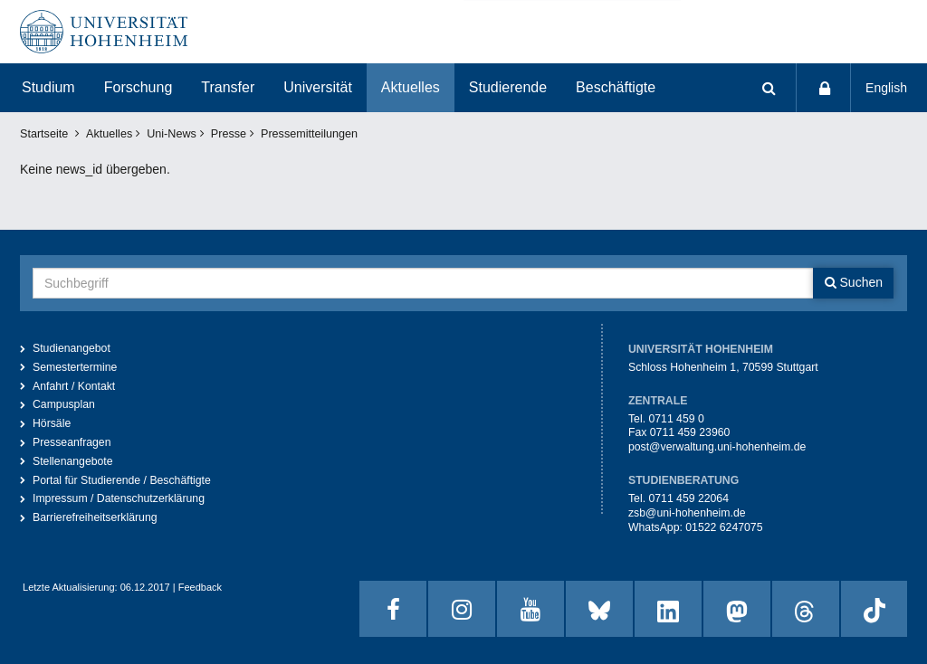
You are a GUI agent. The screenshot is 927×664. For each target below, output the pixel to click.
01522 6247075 (723, 527)
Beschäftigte (615, 87)
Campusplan (64, 404)
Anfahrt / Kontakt (74, 386)
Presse (228, 134)
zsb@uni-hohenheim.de (687, 513)
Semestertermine (75, 367)
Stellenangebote (73, 461)
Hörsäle (52, 423)
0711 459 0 (675, 419)
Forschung (138, 87)
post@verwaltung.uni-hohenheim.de (717, 447)
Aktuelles (410, 87)
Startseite (44, 134)
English (886, 88)
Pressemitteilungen (309, 134)
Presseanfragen (72, 442)
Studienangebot (71, 348)
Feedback (200, 587)
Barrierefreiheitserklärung (95, 517)
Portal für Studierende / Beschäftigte (122, 480)
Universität (317, 87)
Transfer (227, 87)
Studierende (508, 87)
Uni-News (171, 134)
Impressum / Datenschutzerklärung (119, 498)
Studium (48, 87)
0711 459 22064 (688, 498)
